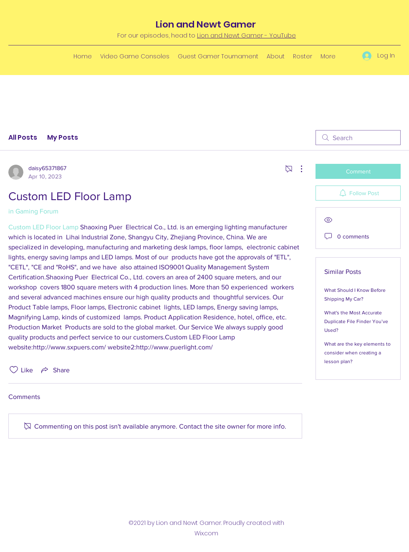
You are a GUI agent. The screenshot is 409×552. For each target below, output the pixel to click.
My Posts (62, 137)
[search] (358, 137)
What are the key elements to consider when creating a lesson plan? (357, 352)
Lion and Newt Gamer (206, 24)
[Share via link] (55, 370)
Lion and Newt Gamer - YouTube (246, 35)
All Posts (22, 137)
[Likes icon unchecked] (13, 370)
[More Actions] (297, 169)
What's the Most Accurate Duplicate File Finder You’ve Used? (356, 321)
